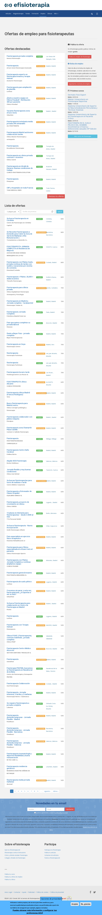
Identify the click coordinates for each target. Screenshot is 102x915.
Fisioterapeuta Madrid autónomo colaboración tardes (20, 133)
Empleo (43, 13)
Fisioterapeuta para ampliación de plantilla (19, 88)
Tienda (27, 13)
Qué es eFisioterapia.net (12, 850)
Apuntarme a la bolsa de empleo (79, 84)
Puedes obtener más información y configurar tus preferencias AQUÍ (35, 911)
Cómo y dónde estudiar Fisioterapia (16, 855)
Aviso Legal (8, 892)
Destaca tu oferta (56, 196)
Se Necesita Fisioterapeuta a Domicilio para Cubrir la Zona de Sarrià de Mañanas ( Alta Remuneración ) (19, 235)
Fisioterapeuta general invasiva (19, 573)
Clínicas (49, 13)
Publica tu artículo (50, 852)
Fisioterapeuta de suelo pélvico (19, 582)
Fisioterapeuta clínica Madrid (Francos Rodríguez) (18, 394)
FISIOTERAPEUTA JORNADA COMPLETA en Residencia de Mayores (18, 249)
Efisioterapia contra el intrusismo (15, 852)
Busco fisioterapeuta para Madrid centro (17, 404)
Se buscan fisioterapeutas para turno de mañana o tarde (19, 481)
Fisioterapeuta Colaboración (18, 683)
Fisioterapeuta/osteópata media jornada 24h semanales (20, 122)
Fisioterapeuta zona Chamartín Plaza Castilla (19, 429)
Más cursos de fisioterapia (82, 136)
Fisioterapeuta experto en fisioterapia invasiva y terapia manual (18, 76)
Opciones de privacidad (51, 899)
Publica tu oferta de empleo (13, 877)
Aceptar (75, 904)
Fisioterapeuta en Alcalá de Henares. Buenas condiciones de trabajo (20, 168)
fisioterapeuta (12, 353)
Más (56, 13)
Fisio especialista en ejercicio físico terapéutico (18, 537)
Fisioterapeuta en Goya (16, 344)
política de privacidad (61, 813)
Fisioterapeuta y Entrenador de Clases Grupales (19, 492)
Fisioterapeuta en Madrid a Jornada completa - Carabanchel (20, 302)
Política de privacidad (57, 892)
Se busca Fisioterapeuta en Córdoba (18, 219)
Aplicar (60, 212)
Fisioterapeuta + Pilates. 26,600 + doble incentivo (20, 278)
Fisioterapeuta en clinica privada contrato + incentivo (20, 156)
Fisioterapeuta (12, 66)
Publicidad (31, 892)
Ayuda (24, 892)
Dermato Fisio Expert (77, 95)
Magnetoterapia (18, 13)
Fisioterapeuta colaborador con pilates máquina (19, 418)
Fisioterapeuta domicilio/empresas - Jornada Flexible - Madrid (19, 717)
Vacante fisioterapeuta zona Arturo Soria (18, 112)
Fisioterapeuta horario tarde (18, 372)
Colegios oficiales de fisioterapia (15, 858)
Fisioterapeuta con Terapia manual (17, 626)
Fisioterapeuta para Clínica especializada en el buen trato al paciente (19, 549)
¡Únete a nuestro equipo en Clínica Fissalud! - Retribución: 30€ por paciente (18, 100)
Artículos (8, 13)
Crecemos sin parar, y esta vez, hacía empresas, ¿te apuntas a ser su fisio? (19, 592)
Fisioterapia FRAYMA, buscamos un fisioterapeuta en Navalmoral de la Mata (20, 670)
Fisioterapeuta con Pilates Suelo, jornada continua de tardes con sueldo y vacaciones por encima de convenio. (20, 265)
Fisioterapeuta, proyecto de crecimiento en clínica (18, 503)
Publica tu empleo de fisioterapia (79, 57)
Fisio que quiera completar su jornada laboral (18, 324)
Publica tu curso (10, 874)
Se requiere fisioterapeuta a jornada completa (18, 704)
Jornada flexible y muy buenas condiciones (19, 471)
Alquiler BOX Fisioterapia (16, 461)
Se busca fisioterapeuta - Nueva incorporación (19, 527)
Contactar (17, 892)
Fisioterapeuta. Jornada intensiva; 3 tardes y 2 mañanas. (19, 693)
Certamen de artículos (51, 855)
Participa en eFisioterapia (52, 850)
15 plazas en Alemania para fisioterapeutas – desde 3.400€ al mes (20, 515)
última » (55, 791)
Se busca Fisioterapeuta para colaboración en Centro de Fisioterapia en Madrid (18, 605)
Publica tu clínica (10, 879)
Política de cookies (42, 892)
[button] (97, 13)
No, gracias (85, 904)
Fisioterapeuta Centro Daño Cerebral (18, 451)
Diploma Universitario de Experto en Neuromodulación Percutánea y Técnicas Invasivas (82, 108)
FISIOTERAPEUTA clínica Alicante (16, 383)
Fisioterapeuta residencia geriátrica (17, 767)
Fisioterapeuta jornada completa (20, 56)
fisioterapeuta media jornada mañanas (18, 781)
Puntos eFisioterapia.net (52, 858)
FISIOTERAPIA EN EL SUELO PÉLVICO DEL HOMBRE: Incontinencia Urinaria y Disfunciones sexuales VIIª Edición (82, 126)
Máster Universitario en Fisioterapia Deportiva (78, 100)
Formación (35, 13)
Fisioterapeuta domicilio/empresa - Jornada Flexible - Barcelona (18, 730)
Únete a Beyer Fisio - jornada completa (18, 334)
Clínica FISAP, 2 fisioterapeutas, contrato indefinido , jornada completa (19, 638)
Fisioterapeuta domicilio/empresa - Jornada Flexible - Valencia (18, 743)
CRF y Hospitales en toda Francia (20, 188)
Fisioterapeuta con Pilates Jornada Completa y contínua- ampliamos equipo (19, 562)
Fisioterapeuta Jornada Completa (16, 313)
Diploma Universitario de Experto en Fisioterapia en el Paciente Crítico (82, 116)
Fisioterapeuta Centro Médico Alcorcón (19, 649)
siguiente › (47, 791)
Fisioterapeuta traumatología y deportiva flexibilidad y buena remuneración (19, 756)
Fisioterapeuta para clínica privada (17, 288)
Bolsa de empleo (75, 64)
